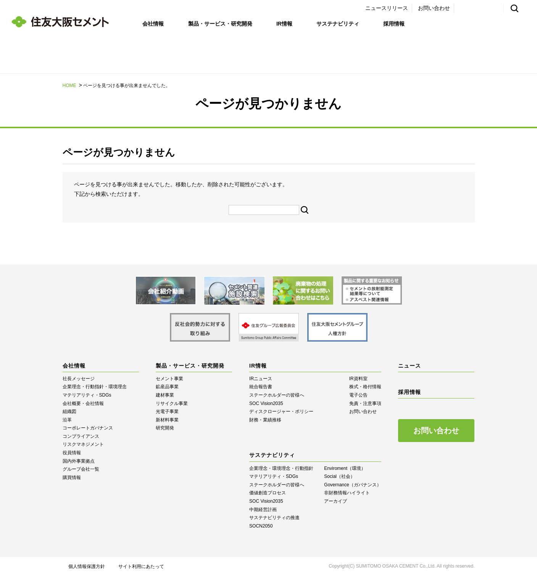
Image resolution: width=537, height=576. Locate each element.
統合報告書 (260, 386)
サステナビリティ (337, 24)
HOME (69, 85)
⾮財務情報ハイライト (347, 492)
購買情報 (72, 477)
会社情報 (153, 24)
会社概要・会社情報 (83, 403)
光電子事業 (167, 411)
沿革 (67, 420)
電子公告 (358, 395)
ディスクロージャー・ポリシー (281, 411)
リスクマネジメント (83, 444)
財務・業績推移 (265, 420)
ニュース (409, 366)
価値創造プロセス (267, 492)
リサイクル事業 (172, 403)
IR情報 (284, 24)
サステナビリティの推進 (274, 517)
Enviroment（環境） (345, 468)
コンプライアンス (81, 436)
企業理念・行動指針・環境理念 (95, 386)
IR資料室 (358, 378)
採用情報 (394, 24)
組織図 (69, 411)
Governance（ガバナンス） (352, 484)
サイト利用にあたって (141, 566)
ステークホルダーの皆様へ (276, 395)
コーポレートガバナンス (88, 428)
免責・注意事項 (365, 403)
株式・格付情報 (365, 386)
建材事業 (165, 395)
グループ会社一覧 (81, 469)
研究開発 (165, 428)
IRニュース (260, 378)
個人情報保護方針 (86, 566)
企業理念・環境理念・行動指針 (281, 468)
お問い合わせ (434, 8)
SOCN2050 (261, 526)
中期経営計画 (263, 509)
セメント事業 (169, 378)
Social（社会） (339, 476)
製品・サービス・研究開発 (220, 24)
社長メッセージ (79, 378)
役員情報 (72, 452)
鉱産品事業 (167, 386)
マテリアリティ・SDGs (87, 395)
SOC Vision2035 (266, 403)
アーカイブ (335, 501)
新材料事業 (167, 420)
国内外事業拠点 (79, 461)
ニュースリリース (386, 8)
